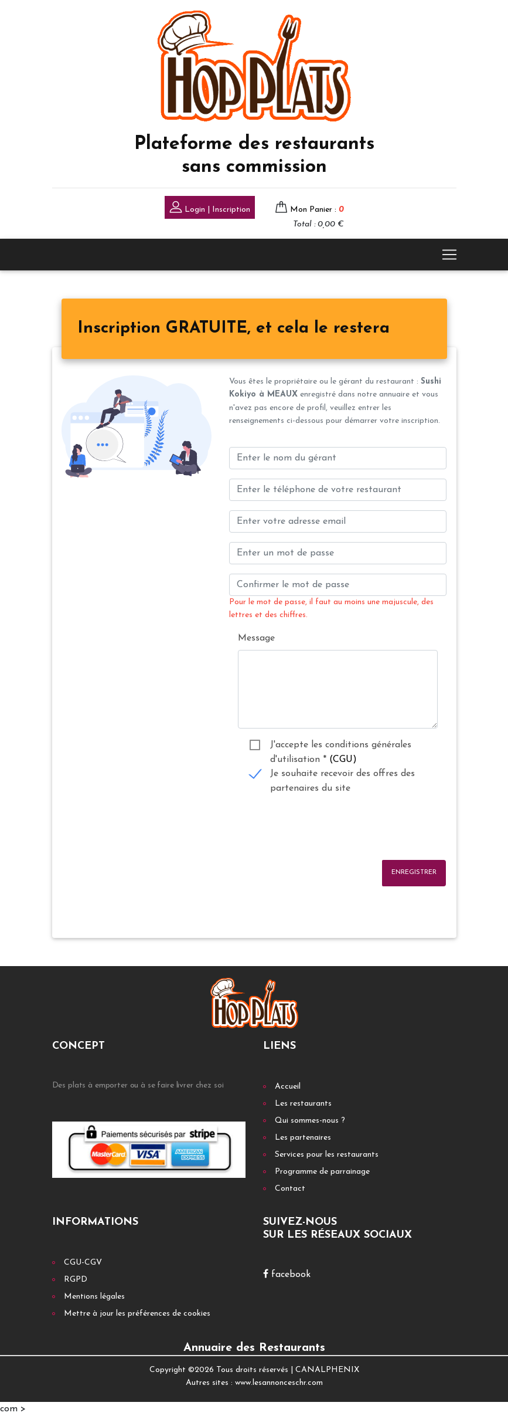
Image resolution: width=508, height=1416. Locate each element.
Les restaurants (303, 1103)
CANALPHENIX (327, 1370)
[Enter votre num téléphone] (337, 490)
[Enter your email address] (337, 521)
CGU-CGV (83, 1262)
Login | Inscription (209, 208)
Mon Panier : (317, 209)
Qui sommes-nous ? (310, 1120)
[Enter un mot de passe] (337, 553)
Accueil (288, 1086)
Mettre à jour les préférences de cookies (137, 1313)
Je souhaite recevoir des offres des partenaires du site (342, 775)
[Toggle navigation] (449, 254)
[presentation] (318, 828)
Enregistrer (414, 872)
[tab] (233, 329)
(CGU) (343, 759)
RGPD (75, 1279)
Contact (290, 1188)
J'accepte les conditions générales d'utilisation (340, 746)
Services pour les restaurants (327, 1154)
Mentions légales (94, 1296)
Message (256, 638)
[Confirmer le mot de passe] (337, 585)
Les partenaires (303, 1137)
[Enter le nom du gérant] (337, 458)
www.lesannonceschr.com (279, 1382)
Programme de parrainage (322, 1171)
